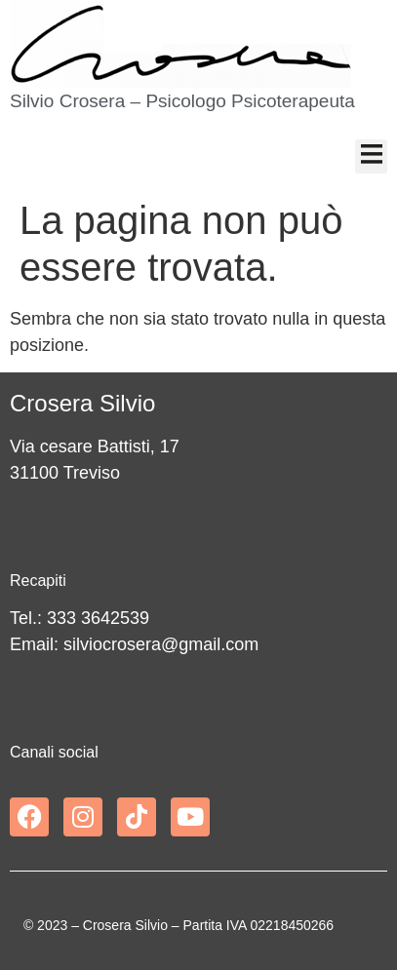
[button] (371, 156)
